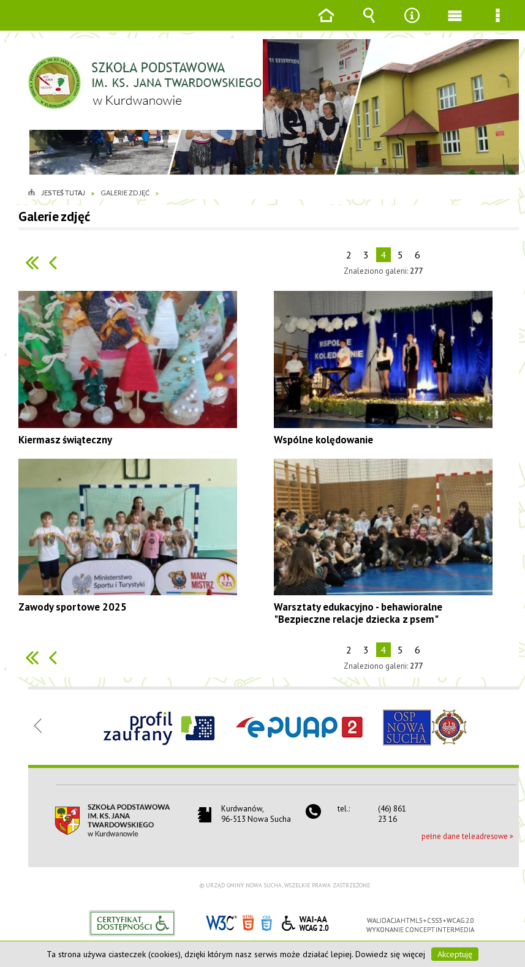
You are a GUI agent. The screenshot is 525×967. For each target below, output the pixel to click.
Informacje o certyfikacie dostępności (132, 923)
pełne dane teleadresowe (464, 836)
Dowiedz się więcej (390, 954)
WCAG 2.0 (305, 921)
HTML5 (248, 922)
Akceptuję (454, 954)
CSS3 (266, 922)
